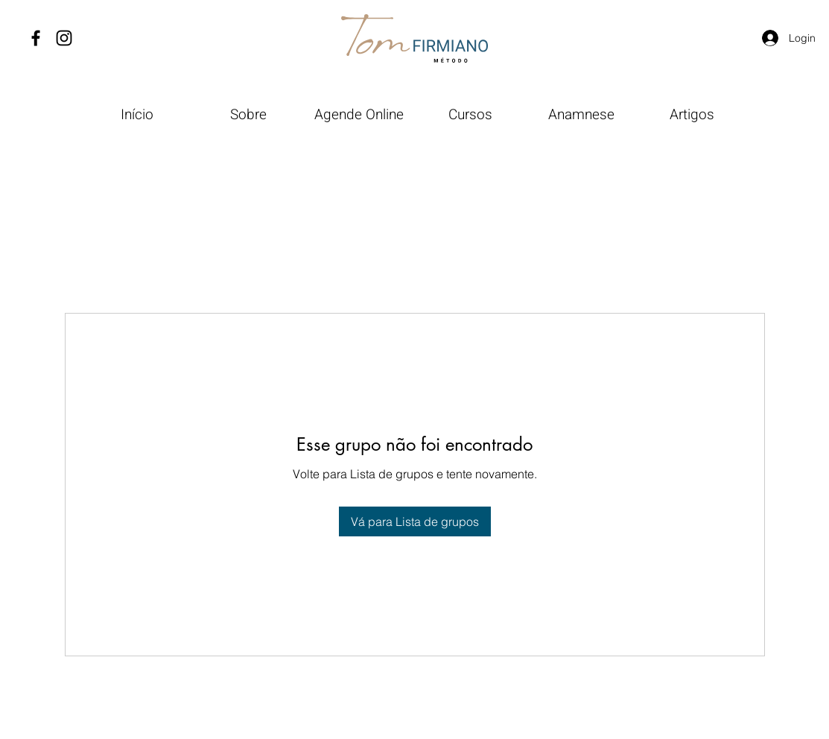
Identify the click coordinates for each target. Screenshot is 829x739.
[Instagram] (64, 38)
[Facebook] (35, 38)
